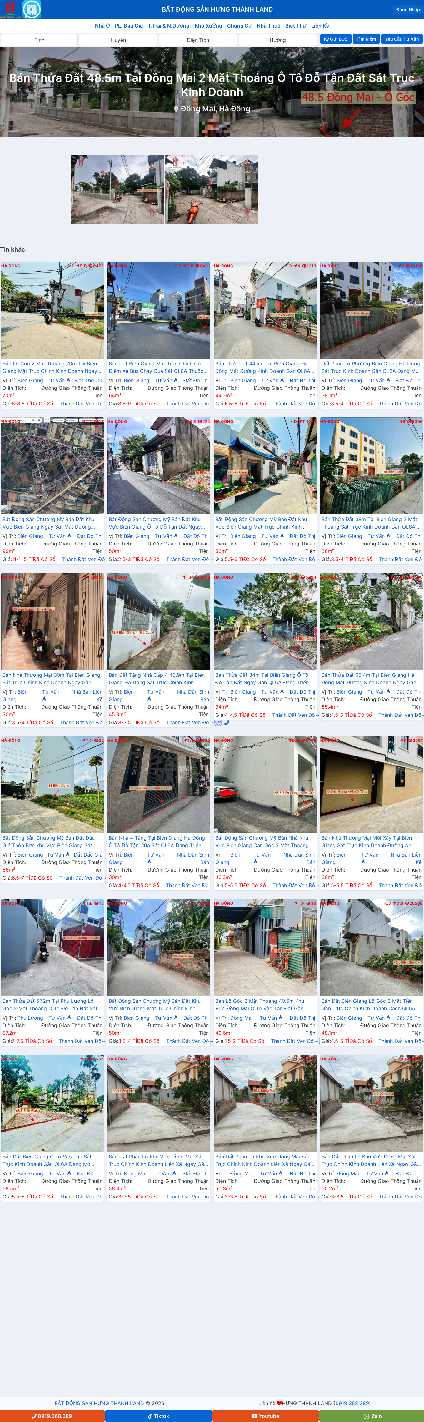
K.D (71, 266)
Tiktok (158, 1416)
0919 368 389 (352, 1403)
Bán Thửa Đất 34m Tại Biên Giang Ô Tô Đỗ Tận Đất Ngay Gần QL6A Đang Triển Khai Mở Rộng (262, 679)
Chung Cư (239, 26)
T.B (189, 740)
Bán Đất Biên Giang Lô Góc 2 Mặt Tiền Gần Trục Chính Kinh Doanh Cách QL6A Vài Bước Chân (368, 1005)
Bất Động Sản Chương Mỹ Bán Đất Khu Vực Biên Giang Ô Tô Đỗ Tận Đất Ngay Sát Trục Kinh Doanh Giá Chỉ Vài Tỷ (155, 523)
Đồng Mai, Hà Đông (216, 108)
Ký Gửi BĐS (335, 39)
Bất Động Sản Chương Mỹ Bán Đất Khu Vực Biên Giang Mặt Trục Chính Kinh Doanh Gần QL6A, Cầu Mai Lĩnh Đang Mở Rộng (157, 1005)
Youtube (265, 1416)
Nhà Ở (102, 26)
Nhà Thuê (268, 26)
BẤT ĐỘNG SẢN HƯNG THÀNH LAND (99, 1403)
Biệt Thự (295, 26)
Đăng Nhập (408, 9)
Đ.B (81, 266)
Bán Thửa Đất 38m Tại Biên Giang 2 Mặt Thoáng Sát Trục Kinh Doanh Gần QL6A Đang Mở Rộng (369, 523)
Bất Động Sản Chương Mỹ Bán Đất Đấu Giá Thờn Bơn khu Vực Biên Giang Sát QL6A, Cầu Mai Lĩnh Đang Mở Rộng (48, 842)
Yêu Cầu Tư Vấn (402, 39)
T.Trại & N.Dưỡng (168, 26)
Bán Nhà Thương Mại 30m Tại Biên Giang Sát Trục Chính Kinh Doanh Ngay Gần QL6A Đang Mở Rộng (51, 679)
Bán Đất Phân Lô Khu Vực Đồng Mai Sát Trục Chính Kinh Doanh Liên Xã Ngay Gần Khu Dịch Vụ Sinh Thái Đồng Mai (158, 1160)
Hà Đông (11, 266)
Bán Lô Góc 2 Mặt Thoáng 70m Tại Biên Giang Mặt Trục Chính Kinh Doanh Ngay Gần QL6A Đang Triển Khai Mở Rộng (49, 367)
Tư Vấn (59, 380)
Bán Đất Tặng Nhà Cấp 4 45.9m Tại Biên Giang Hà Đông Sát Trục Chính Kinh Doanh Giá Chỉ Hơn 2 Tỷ (157, 679)
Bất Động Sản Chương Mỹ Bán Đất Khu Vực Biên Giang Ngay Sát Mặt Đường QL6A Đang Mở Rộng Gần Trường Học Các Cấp (48, 523)
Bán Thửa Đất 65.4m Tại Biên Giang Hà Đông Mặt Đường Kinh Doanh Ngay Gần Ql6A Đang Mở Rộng (369, 679)
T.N (87, 422)
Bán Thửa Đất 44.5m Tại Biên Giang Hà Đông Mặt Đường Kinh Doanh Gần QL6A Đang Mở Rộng (263, 367)
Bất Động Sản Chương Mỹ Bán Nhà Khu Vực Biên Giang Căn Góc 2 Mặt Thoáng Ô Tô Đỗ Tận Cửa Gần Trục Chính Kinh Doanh (264, 842)
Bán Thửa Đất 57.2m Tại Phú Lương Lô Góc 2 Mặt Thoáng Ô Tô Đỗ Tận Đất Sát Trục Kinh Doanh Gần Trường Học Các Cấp (49, 1005)
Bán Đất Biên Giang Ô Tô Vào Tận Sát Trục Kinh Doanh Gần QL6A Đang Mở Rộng (47, 1160)
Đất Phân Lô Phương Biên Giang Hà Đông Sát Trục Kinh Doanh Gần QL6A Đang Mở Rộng (371, 367)
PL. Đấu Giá (129, 26)
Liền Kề (320, 26)
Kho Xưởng (208, 26)
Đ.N (293, 740)
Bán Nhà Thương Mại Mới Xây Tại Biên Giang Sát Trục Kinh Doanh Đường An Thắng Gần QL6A (367, 842)
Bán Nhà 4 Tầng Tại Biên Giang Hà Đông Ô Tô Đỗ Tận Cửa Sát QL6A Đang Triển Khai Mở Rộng (157, 842)
